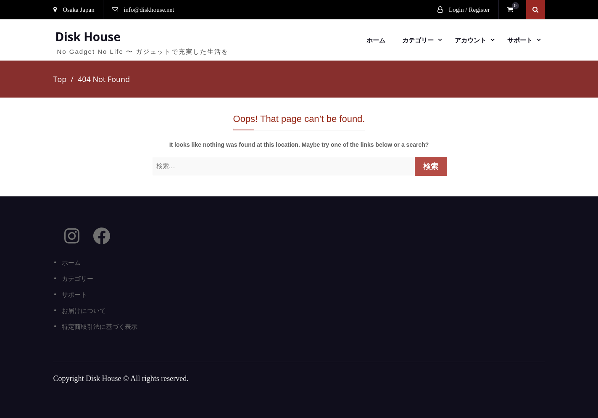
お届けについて (84, 310)
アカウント (470, 40)
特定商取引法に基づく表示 (99, 326)
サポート (519, 40)
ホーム (375, 40)
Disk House (88, 37)
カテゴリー (418, 40)
